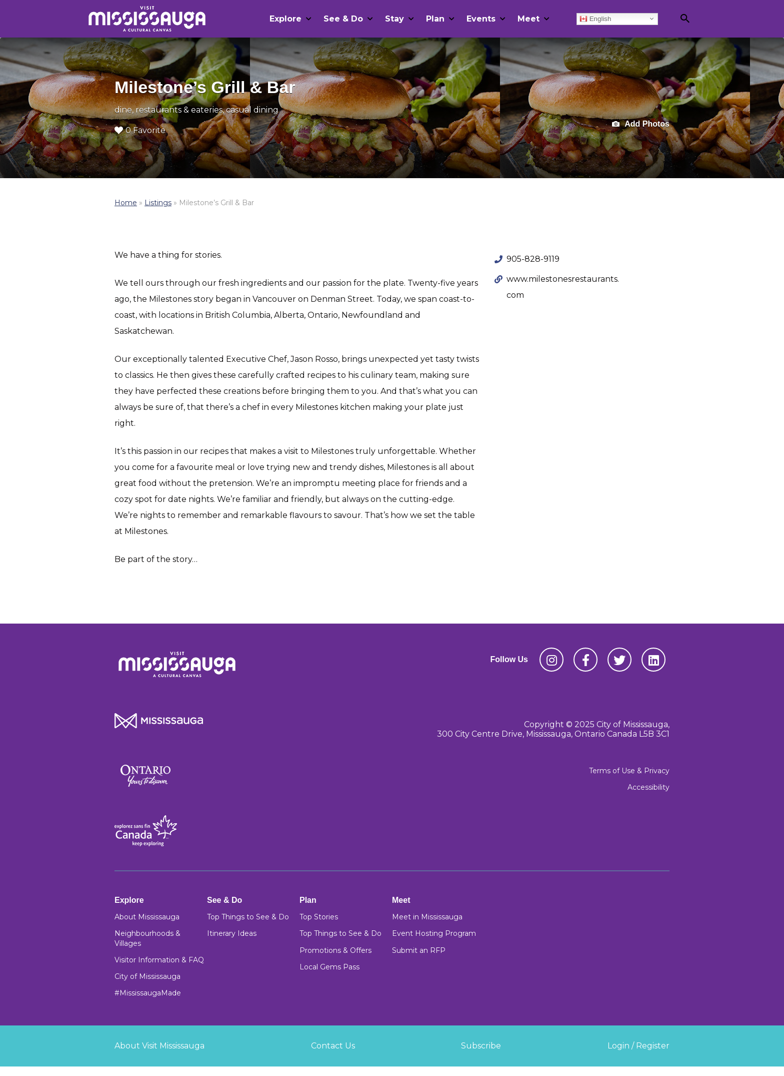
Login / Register (639, 1045)
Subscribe (481, 1045)
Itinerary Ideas (231, 933)
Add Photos (641, 124)
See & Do (343, 19)
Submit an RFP (419, 950)
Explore (286, 19)
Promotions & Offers (336, 950)
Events (481, 19)
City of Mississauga (147, 976)
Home (125, 202)
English (595, 19)
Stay (394, 19)
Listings (158, 202)
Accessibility (649, 787)
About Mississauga (147, 916)
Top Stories (319, 916)
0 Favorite (140, 130)
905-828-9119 (533, 259)
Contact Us (333, 1045)
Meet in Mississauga (427, 916)
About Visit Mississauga (159, 1045)
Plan (435, 19)
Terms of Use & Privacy (629, 770)
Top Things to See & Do (248, 916)
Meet (529, 19)
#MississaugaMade (147, 992)
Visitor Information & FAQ (159, 959)
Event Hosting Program (434, 933)
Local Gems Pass (330, 966)
